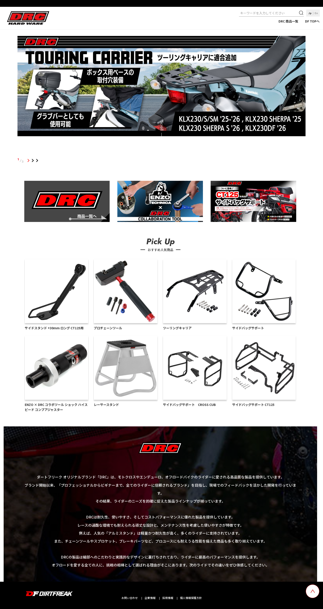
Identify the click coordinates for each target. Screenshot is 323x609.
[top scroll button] (312, 591)
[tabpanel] (161, 87)
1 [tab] (28, 160)
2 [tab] (32, 160)
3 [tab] (37, 160)
